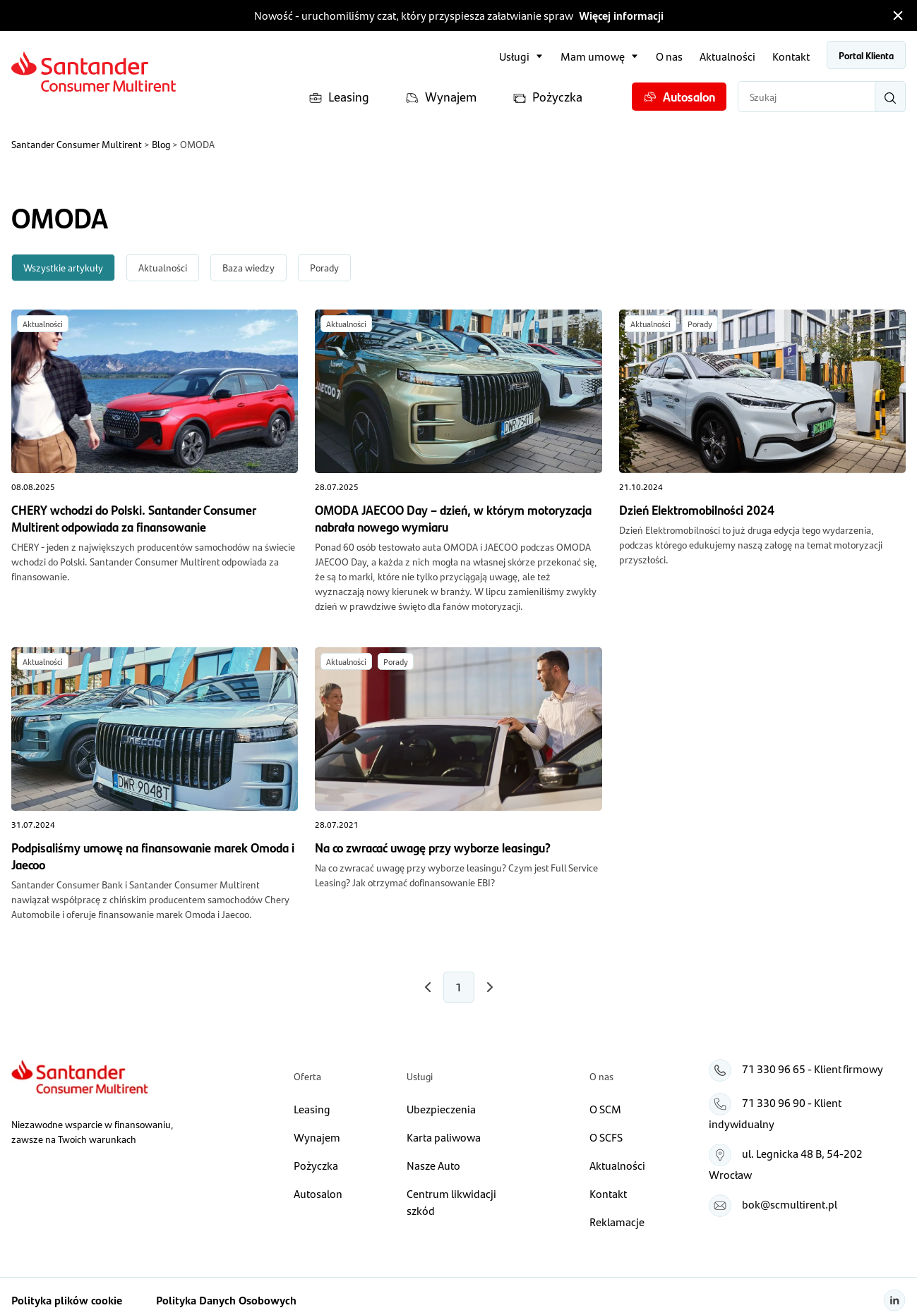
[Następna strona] (427, 987)
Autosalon (679, 96)
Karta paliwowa (444, 1137)
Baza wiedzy (248, 267)
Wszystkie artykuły (63, 267)
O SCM (605, 1109)
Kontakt (791, 56)
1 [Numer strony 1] (458, 987)
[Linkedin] (894, 1300)
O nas (669, 56)
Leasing (338, 96)
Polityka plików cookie (66, 1300)
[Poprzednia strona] (489, 987)
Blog (161, 144)
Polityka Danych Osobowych (226, 1300)
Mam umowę (593, 56)
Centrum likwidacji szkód (451, 1201)
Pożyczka (547, 96)
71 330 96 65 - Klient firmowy (812, 1068)
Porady (324, 267)
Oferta (307, 1076)
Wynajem (441, 96)
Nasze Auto (433, 1165)
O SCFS (606, 1137)
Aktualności (727, 56)
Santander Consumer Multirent (76, 144)
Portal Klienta (866, 55)
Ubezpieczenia (441, 1109)
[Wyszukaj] (890, 96)
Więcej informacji (621, 15)
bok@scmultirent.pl (789, 1204)
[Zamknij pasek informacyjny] (898, 15)
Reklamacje (617, 1221)
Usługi (514, 56)
